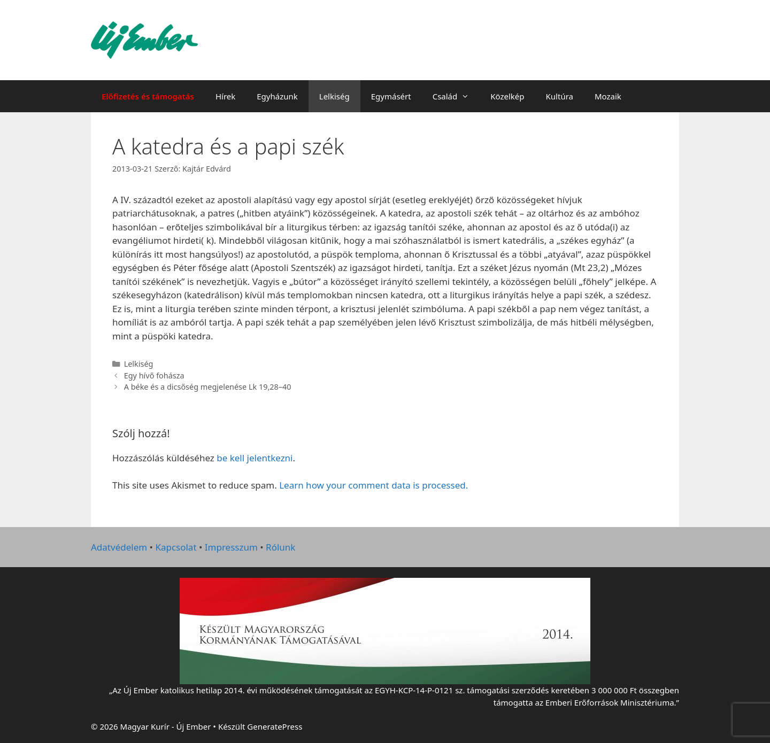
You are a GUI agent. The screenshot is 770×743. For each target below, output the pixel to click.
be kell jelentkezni (254, 458)
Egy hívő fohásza (154, 375)
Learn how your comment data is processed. (373, 485)
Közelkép (507, 96)
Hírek (225, 96)
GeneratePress (274, 726)
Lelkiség (334, 96)
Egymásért (391, 96)
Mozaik (608, 96)
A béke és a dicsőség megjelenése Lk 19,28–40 (207, 387)
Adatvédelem (119, 547)
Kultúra (559, 96)
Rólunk (280, 547)
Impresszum (231, 547)
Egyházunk (277, 96)
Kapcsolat (175, 547)
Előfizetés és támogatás (148, 96)
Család (456, 96)
